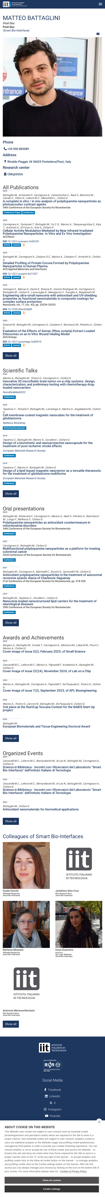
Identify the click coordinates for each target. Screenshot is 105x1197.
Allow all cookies (51, 1180)
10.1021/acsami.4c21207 (20, 273)
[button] (98, 34)
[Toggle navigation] (100, 4)
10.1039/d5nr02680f (17, 309)
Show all (10, 355)
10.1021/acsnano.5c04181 (21, 241)
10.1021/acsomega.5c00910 (22, 341)
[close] (99, 1122)
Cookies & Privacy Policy (73, 1171)
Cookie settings (51, 1189)
